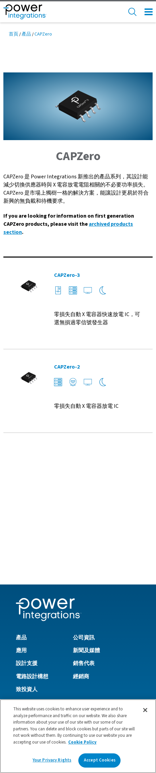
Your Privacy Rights (52, 760)
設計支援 (26, 555)
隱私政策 (26, 647)
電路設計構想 (32, 568)
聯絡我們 (26, 620)
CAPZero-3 (67, 275)
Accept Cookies (99, 760)
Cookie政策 (29, 661)
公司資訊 (84, 529)
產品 (26, 34)
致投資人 (26, 581)
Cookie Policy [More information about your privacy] (82, 742)
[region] (78, 736)
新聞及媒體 (86, 542)
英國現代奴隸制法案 (40, 687)
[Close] (145, 710)
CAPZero (43, 34)
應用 (21, 542)
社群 (21, 607)
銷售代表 (84, 555)
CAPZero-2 (67, 367)
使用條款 (26, 674)
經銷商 (81, 568)
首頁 (13, 34)
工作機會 (26, 594)
